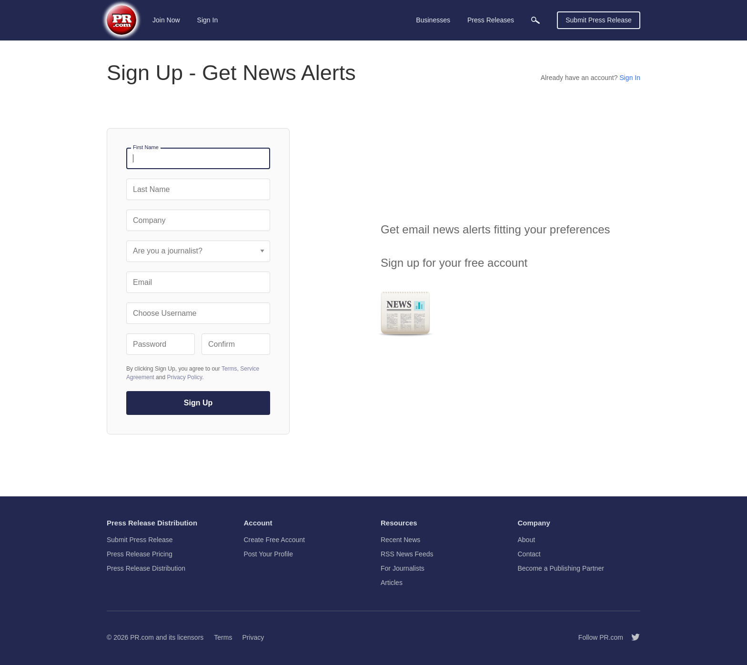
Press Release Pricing (139, 554)
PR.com (142, 637)
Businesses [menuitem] (433, 20)
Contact (529, 554)
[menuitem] (535, 20)
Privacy (253, 637)
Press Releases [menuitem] (490, 20)
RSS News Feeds (407, 554)
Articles (392, 582)
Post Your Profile (268, 554)
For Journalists (402, 568)
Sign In (207, 20)
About (526, 540)
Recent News (400, 540)
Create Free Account (274, 540)
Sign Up (198, 403)
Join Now (166, 20)
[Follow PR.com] (631, 637)
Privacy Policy (184, 377)
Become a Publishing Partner (561, 568)
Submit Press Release (598, 20)
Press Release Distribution (146, 568)
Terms (229, 368)
